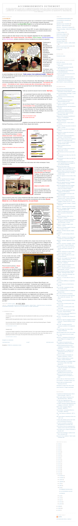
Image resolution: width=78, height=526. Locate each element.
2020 (59, 453)
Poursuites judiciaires (61, 37)
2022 (59, 449)
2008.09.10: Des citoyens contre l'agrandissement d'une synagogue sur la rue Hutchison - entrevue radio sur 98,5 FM (66, 168)
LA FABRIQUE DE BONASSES (65, 489)
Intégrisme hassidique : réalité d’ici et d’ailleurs (15, 306)
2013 (59, 467)
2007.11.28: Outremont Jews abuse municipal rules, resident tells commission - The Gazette (66, 297)
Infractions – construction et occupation (40, 305)
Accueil (27, 342)
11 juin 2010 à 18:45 (11, 325)
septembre (61, 481)
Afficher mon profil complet (64, 519)
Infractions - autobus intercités (63, 25)
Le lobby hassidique (33, 306)
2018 (59, 457)
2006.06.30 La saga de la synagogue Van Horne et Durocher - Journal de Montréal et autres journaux (66, 321)
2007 (59, 510)
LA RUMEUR (62, 493)
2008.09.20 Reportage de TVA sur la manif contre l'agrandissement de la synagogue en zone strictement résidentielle (66, 163)
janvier (60, 503)
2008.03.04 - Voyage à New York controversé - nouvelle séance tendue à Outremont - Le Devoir (66, 248)
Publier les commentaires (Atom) (14, 345)
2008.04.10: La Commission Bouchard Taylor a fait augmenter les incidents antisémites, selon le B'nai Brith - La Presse (66, 221)
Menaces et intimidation (61, 35)
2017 (59, 459)
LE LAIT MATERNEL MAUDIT (65, 491)
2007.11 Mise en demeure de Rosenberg (65, 293)
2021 (59, 451)
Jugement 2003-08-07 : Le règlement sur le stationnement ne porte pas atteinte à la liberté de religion (65, 352)
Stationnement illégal (61, 39)
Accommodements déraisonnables (63, 18)
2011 (59, 471)
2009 (59, 506)
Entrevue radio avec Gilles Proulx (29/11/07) (65, 378)
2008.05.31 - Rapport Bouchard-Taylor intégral (66, 206)
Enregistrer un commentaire (7, 340)
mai (60, 495)
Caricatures (10, 305)
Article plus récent (6, 342)
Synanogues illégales (61, 41)
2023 (59, 447)
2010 (59, 473)
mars (60, 499)
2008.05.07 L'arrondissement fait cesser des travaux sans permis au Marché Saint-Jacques (65, 213)
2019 (59, 455)
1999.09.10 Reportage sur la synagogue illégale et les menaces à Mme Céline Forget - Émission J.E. (66, 363)
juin (60, 487)
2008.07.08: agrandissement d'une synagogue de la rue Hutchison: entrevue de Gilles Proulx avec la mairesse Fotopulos (66, 187)
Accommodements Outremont (39, 6)
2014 (59, 465)
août (60, 483)
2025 (59, 443)
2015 (59, 463)
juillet (60, 485)
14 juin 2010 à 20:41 (11, 336)
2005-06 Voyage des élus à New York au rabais (66, 332)
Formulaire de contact (61, 56)
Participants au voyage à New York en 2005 (65, 385)
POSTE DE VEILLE (61, 62)
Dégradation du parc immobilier (63, 23)
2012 (59, 469)
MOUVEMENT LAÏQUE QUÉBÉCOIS (65, 82)
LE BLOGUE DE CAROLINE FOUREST (65, 77)
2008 (59, 508)
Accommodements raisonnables (63, 20)
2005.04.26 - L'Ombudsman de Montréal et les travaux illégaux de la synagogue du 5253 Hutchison (66, 339)
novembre (61, 477)
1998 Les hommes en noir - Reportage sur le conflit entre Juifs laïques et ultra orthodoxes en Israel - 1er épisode (66, 368)
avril (60, 497)
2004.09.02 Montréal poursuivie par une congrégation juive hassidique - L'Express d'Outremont (65, 347)
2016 (59, 461)
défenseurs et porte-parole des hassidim (64, 46)
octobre (61, 479)
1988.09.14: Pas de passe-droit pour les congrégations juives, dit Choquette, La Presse (65, 375)
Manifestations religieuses (62, 34)
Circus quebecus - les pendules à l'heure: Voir (66, 380)
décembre (61, 475)
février (60, 501)
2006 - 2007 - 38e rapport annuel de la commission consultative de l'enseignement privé (66, 326)
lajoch (60, 516)
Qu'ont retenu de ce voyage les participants (65, 387)
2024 (59, 445)
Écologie (58, 49)
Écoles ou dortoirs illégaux (21, 305)
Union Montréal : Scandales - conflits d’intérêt (66, 42)
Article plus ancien (50, 342)
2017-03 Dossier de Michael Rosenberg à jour (66, 88)
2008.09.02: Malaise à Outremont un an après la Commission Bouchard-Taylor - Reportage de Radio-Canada (66, 172)
